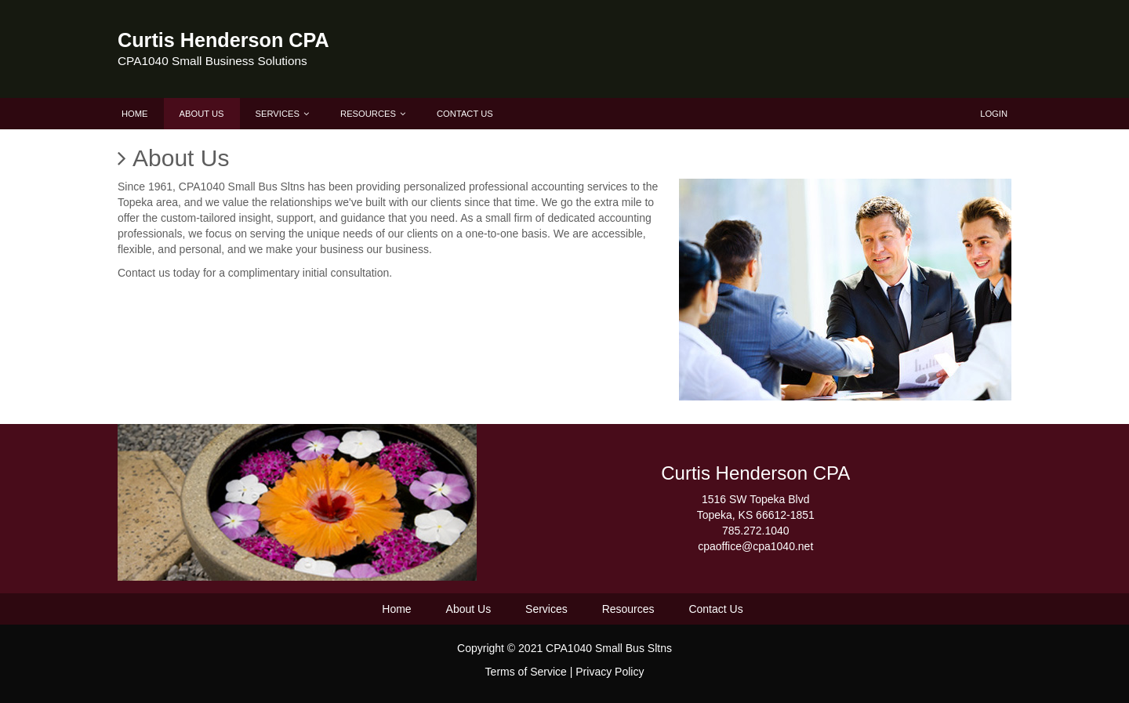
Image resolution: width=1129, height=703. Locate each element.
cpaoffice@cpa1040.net (755, 546)
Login (993, 113)
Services (282, 113)
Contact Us (465, 113)
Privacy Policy (609, 671)
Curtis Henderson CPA (223, 40)
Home (135, 113)
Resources (372, 113)
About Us (202, 113)
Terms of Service (526, 671)
